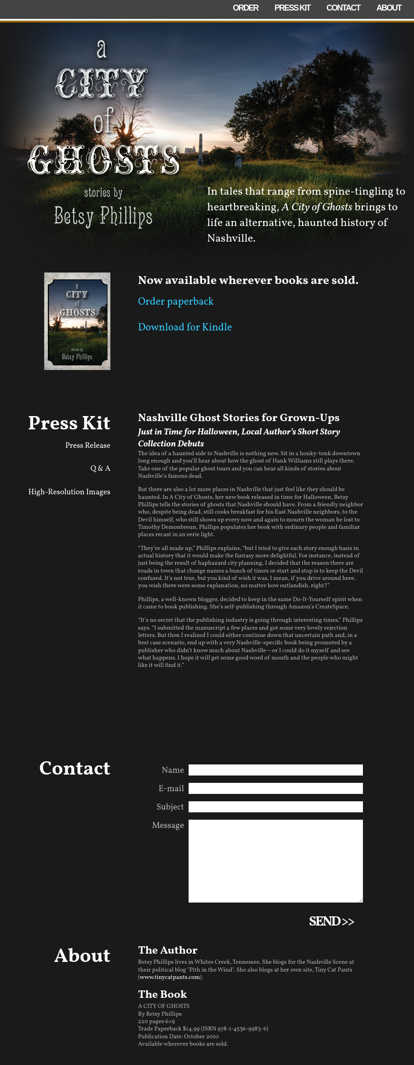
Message (168, 826)
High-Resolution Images (69, 492)
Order (245, 7)
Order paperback (176, 302)
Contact (343, 7)
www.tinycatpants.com (170, 988)
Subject (170, 807)
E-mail (171, 789)
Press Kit (292, 7)
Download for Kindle (185, 328)
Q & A (100, 468)
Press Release (87, 445)
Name (173, 770)
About (388, 7)
